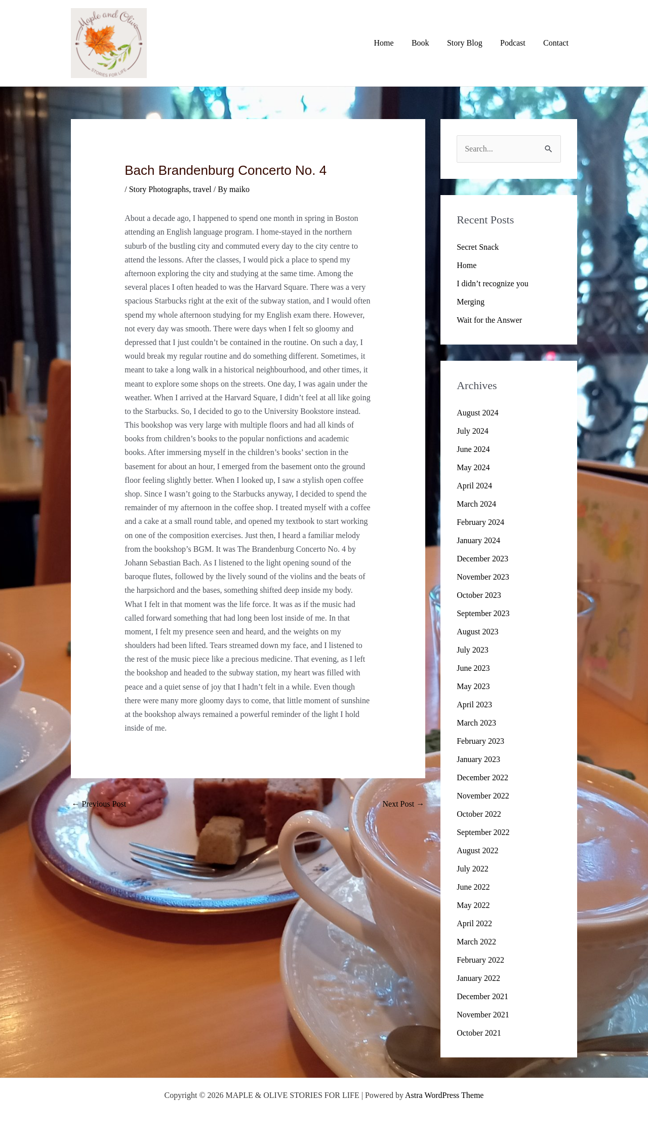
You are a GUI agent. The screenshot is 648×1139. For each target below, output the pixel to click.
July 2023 (473, 650)
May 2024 (473, 467)
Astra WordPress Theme (444, 1095)
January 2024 (478, 540)
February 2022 (480, 960)
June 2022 (473, 887)
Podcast (515, 43)
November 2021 (483, 1014)
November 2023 (483, 577)
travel (202, 189)
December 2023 (482, 558)
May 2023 (473, 686)
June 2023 (473, 668)
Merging (470, 301)
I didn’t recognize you (492, 283)
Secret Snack (478, 247)
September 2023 (483, 613)
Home (391, 43)
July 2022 (473, 868)
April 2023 (474, 704)
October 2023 (479, 595)
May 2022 (473, 905)
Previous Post (99, 804)
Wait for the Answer (489, 320)
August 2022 (477, 850)
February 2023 (480, 741)
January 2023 (478, 759)
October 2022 (479, 814)
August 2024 (477, 412)
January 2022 (478, 978)
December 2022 (482, 777)
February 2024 (480, 522)
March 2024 (476, 504)
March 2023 (476, 722)
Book (426, 43)
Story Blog (469, 43)
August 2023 (477, 631)
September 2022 (483, 832)
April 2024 (474, 485)
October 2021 (479, 1033)
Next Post (404, 804)
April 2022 (474, 923)
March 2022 (476, 941)
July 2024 (473, 431)
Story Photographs (159, 189)
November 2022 (483, 795)
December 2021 (482, 996)
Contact (557, 43)
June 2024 (473, 449)
